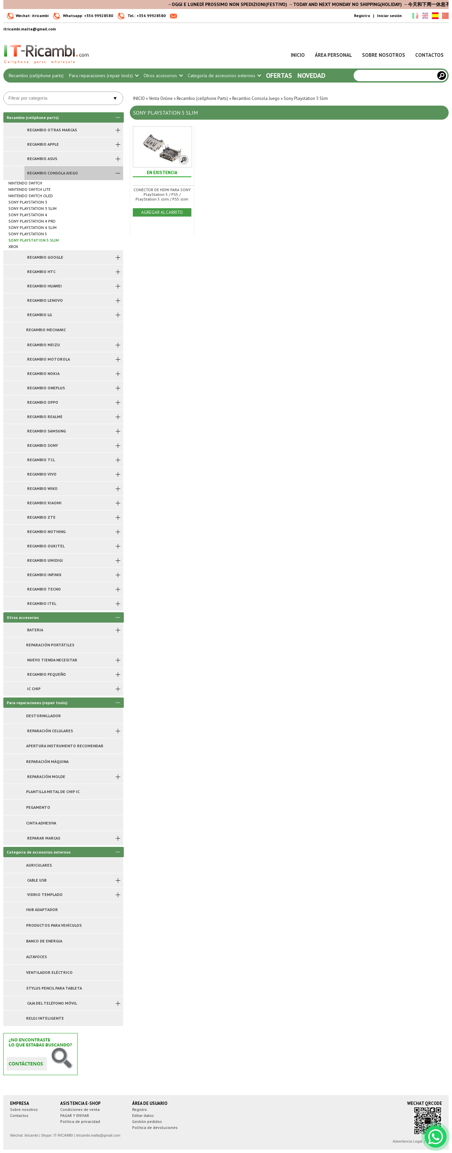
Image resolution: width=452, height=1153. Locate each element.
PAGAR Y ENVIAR (74, 1115)
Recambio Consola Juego (256, 98)
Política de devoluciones (155, 1127)
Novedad (311, 75)
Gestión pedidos (147, 1121)
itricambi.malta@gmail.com (98, 1135)
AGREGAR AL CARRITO (162, 212)
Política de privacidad (80, 1121)
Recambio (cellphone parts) (36, 76)
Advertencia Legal (407, 1141)
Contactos (19, 1115)
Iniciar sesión (389, 15)
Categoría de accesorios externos (224, 76)
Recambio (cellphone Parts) (202, 98)
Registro (362, 15)
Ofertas (279, 75)
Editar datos (143, 1115)
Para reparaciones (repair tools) (103, 76)
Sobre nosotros (24, 1109)
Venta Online (161, 98)
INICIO (139, 98)
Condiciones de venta (80, 1109)
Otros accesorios (163, 76)
